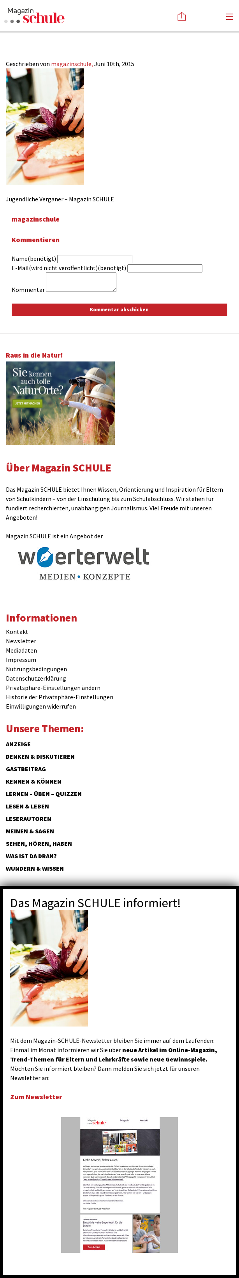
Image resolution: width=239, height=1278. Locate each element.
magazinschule (36, 219)
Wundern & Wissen (35, 868)
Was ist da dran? (31, 856)
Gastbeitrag (26, 769)
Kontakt (17, 632)
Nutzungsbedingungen (36, 669)
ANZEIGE (18, 744)
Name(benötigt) (34, 258)
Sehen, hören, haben (39, 843)
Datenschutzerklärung (36, 678)
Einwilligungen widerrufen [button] (41, 706)
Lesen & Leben (27, 806)
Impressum (21, 659)
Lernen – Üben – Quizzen (44, 794)
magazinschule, (72, 64)
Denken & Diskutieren (40, 756)
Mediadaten (21, 650)
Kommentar (28, 289)
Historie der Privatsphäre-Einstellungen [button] (59, 697)
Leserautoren (28, 818)
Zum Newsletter (36, 1096)
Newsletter (21, 641)
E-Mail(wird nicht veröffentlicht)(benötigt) (69, 268)
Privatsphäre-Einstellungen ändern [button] (53, 687)
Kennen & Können (34, 781)
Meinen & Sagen (30, 831)
